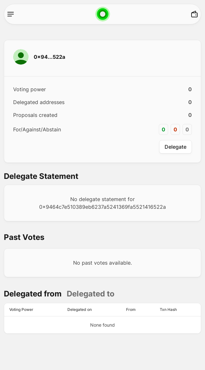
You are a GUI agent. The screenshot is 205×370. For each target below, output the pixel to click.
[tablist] (59, 293)
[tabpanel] (102, 318)
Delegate (175, 147)
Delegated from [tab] (33, 293)
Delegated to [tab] (91, 293)
